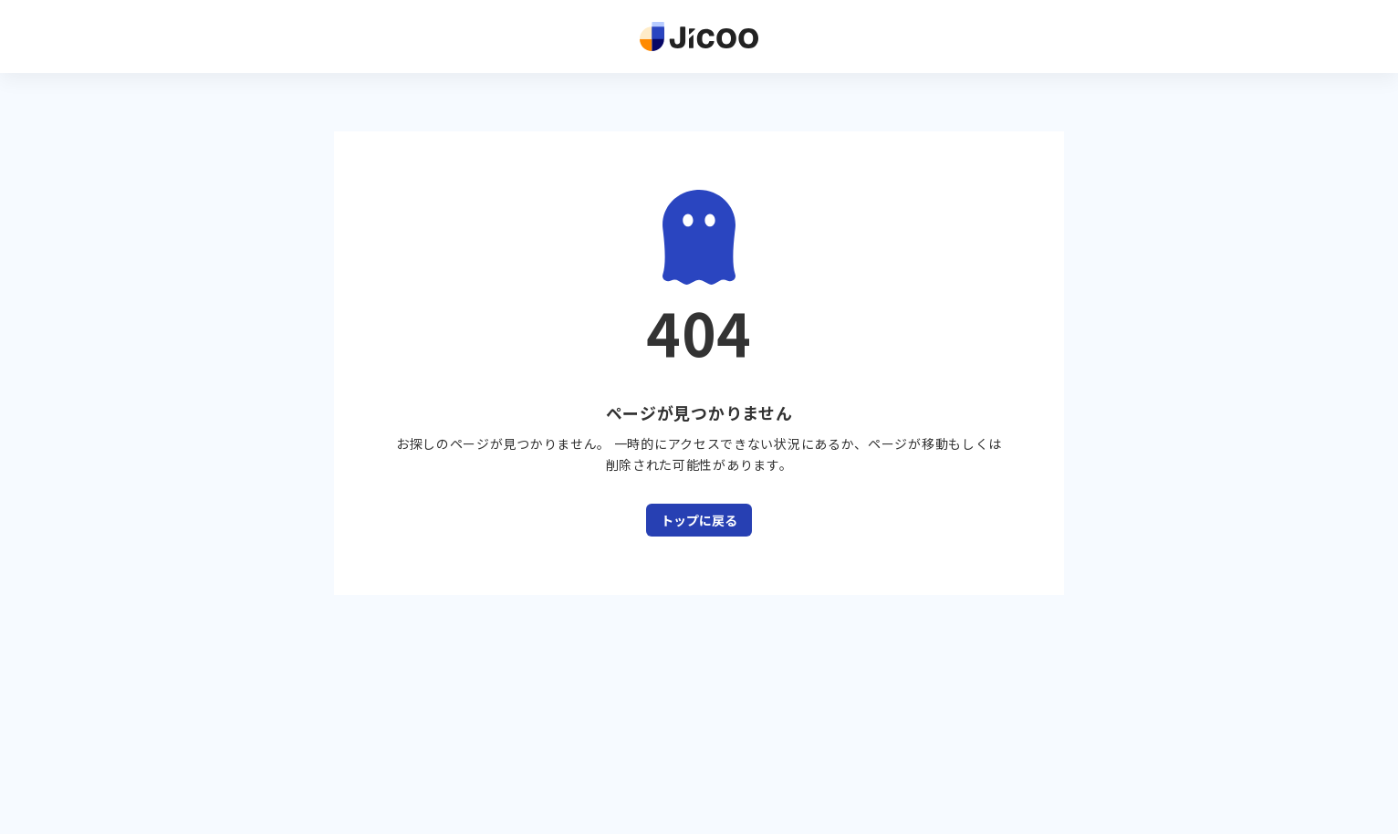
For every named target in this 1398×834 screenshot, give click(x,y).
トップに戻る (699, 520)
